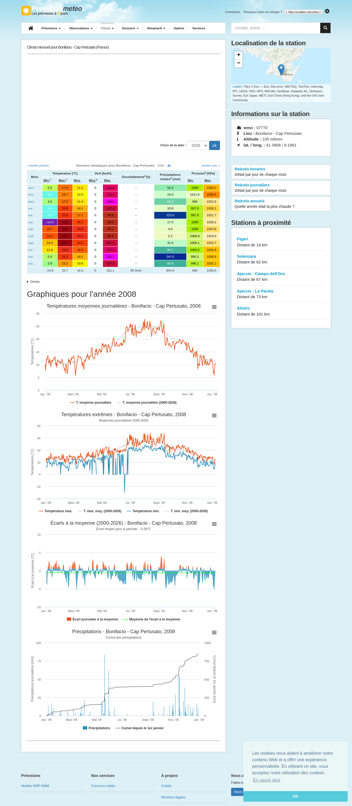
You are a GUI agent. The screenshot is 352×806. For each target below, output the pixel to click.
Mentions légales (173, 797)
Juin (30, 222)
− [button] (238, 63)
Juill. (31, 229)
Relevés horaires (281, 172)
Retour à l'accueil (53, 10)
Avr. (30, 208)
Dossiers (130, 28)
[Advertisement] (123, 97)
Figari (281, 242)
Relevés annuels (281, 204)
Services (198, 28)
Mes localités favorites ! (303, 12)
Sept (31, 242)
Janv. (31, 187)
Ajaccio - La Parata (281, 294)
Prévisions (51, 28)
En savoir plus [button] (266, 780)
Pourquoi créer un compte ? (263, 12)
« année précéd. (38, 165)
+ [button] (238, 55)
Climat (107, 28)
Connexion (232, 12)
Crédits (166, 786)
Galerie (179, 28)
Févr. (31, 194)
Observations (81, 28)
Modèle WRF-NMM (35, 786)
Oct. (30, 250)
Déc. (31, 263)
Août (31, 236)
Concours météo (103, 786)
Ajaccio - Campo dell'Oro (281, 276)
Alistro (281, 311)
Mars (31, 201)
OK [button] (295, 796)
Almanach (156, 28)
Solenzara (281, 259)
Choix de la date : (173, 145)
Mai (30, 215)
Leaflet (236, 86)
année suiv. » (211, 165)
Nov (30, 256)
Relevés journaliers (281, 188)
